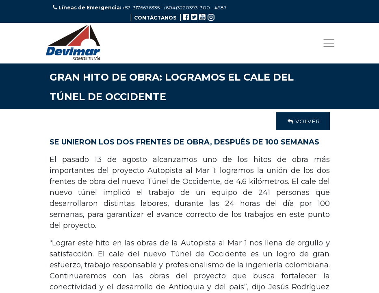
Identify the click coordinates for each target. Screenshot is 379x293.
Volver (303, 121)
